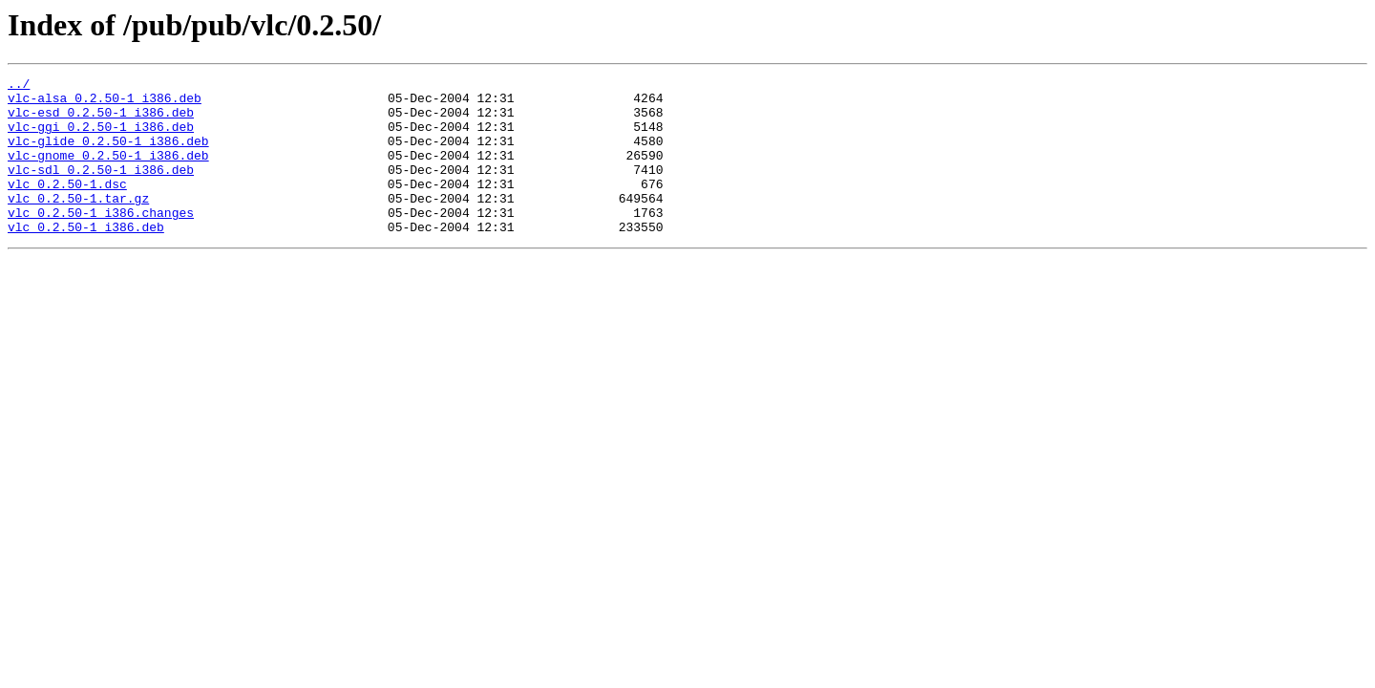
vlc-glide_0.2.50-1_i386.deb (108, 154)
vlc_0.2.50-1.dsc (67, 206)
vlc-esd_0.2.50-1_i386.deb (101, 120)
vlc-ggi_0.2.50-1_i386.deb (101, 137)
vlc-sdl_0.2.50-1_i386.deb (101, 189)
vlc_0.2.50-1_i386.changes (101, 240)
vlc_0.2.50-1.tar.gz (78, 223)
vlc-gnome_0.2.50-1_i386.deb (108, 172)
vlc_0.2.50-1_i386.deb (86, 258)
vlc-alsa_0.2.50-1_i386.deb (104, 103)
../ (19, 86)
